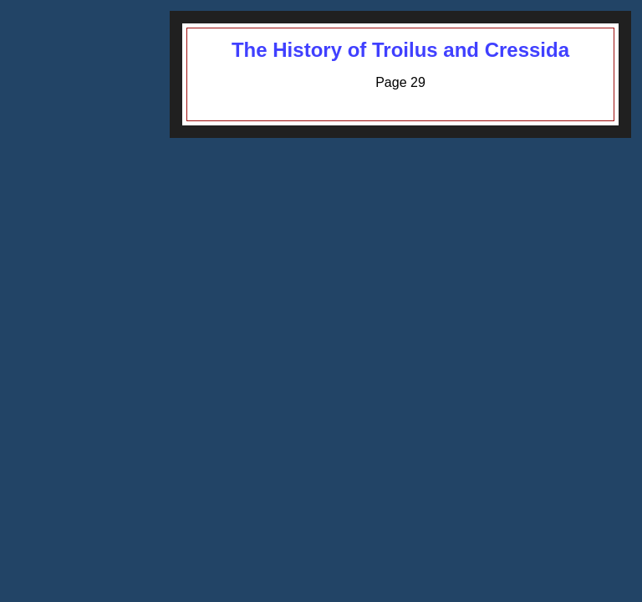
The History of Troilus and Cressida (400, 49)
